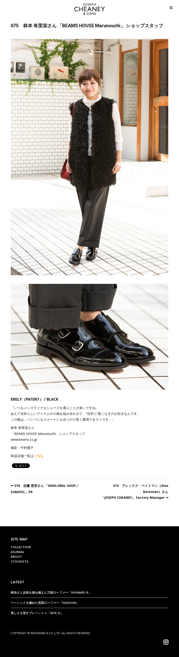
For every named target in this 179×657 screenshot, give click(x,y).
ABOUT (16, 556)
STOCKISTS (19, 561)
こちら (38, 456)
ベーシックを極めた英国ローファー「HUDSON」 (45, 603)
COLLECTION (21, 547)
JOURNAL (17, 552)
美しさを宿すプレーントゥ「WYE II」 (37, 613)
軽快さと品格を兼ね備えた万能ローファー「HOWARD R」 (51, 592)
